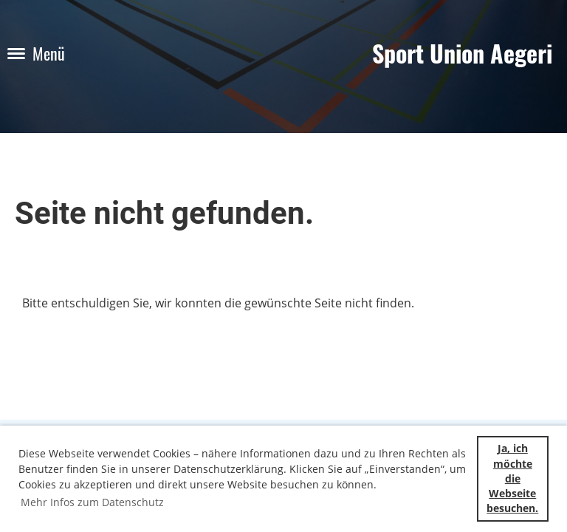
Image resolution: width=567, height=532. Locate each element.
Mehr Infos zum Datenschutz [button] (92, 502)
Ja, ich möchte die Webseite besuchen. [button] (512, 478)
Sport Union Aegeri (462, 53)
